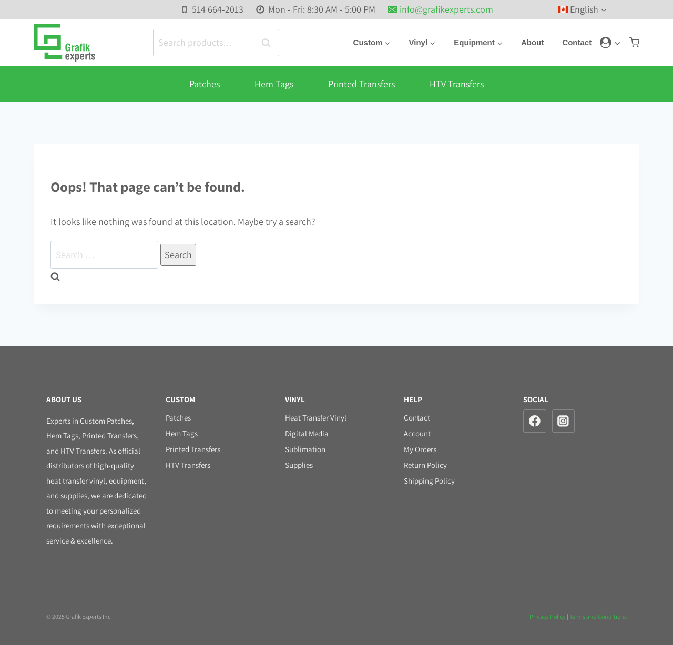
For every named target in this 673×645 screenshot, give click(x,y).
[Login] (610, 42)
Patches (204, 84)
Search (269, 42)
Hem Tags (273, 84)
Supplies (299, 465)
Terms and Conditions (598, 616)
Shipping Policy (429, 481)
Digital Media (307, 433)
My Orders (420, 449)
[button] (617, 43)
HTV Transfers (457, 84)
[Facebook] (534, 421)
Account (417, 433)
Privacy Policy (547, 616)
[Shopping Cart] (634, 42)
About (535, 42)
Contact (578, 42)
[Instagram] (563, 421)
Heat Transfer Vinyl (315, 418)
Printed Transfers (361, 84)
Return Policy (425, 465)
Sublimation (305, 449)
